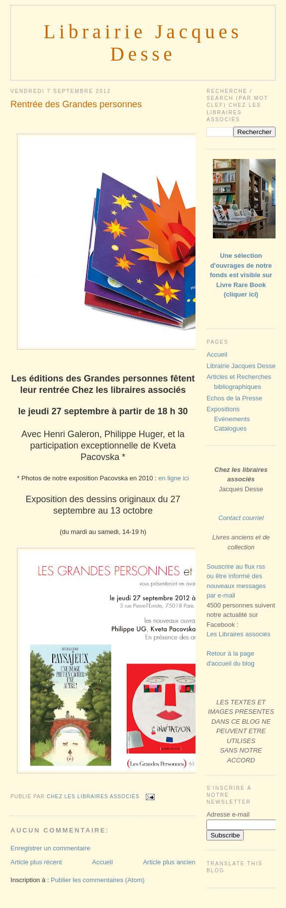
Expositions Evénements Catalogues (228, 418)
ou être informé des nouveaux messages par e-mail (236, 585)
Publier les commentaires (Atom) (98, 880)
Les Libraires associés (238, 634)
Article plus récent (36, 862)
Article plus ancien (169, 862)
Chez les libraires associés (94, 796)
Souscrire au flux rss (235, 566)
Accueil (102, 862)
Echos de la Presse (234, 398)
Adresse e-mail (228, 814)
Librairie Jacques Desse (241, 366)
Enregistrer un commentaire (50, 848)
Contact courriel (241, 518)
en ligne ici (173, 478)
